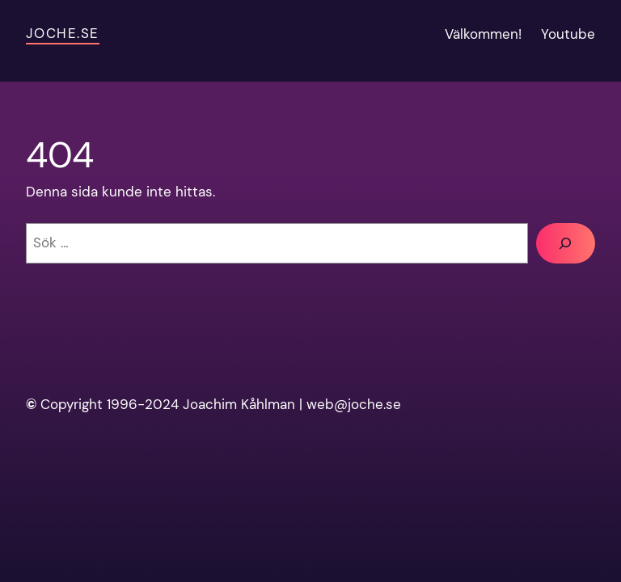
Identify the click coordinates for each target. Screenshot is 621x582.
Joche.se (62, 33)
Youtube (568, 34)
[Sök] (565, 243)
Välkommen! (483, 34)
